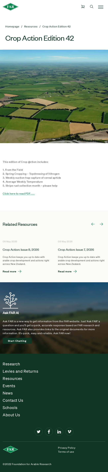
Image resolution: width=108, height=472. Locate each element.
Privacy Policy (66, 447)
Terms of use (66, 451)
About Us (11, 415)
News (8, 393)
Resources (12, 378)
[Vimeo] (69, 432)
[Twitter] (39, 432)
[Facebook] (49, 432)
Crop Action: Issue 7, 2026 (76, 249)
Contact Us (13, 400)
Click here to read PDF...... (19, 193)
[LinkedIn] (59, 432)
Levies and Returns (20, 371)
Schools (10, 407)
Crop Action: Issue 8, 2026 (21, 249)
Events (9, 385)
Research (11, 364)
